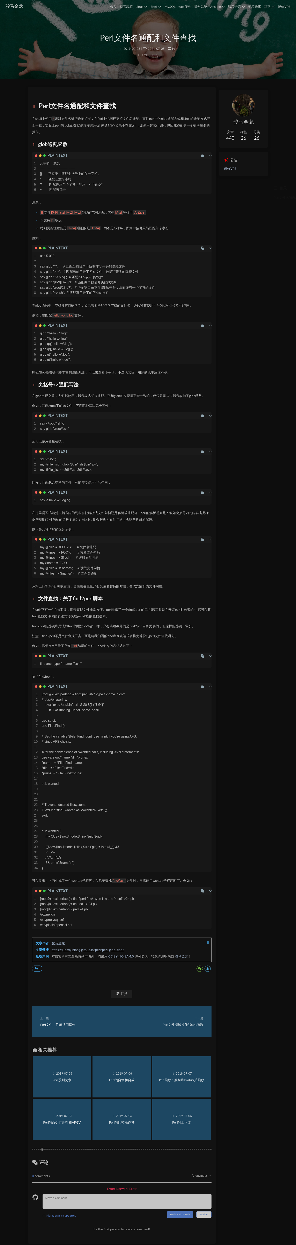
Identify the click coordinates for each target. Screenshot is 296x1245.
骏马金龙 (62, 962)
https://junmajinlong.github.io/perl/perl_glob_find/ (92, 968)
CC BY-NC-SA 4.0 (125, 975)
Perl (174, 52)
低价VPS (220, 169)
